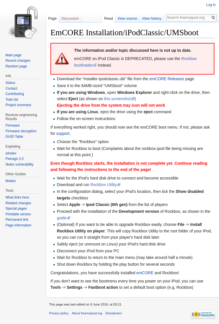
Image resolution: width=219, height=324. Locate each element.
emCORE (144, 273)
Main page (13, 55)
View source (127, 18)
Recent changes (17, 61)
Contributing (14, 94)
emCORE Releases (166, 79)
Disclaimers (114, 313)
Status (10, 83)
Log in (211, 5)
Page (52, 18)
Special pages (16, 209)
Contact (11, 88)
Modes (10, 181)
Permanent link (16, 220)
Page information (18, 225)
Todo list (11, 100)
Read (108, 18)
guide (61, 218)
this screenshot (117, 98)
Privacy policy (58, 313)
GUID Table (14, 137)
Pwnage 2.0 (14, 159)
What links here (17, 197)
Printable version (18, 214)
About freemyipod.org (87, 313)
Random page (16, 66)
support (63, 133)
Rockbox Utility (103, 184)
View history (151, 18)
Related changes (18, 203)
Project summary (18, 105)
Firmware (12, 125)
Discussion (70, 18)
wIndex (10, 153)
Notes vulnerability (19, 164)
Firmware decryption (20, 131)
